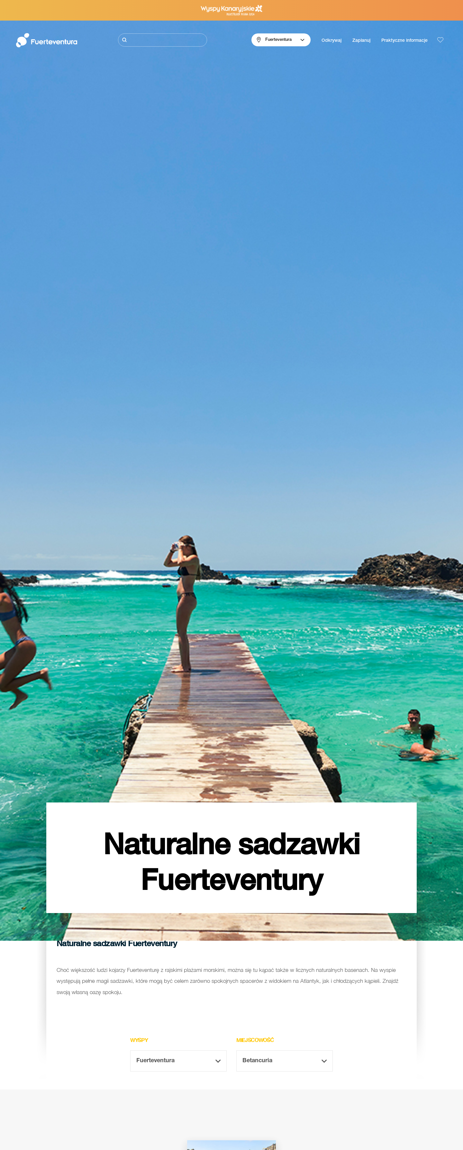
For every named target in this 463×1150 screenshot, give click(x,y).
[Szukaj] (162, 40)
